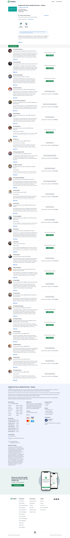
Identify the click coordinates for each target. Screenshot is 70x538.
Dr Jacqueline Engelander (18, 177)
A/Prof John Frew (17, 62)
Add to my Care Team (23, 7)
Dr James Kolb (16, 190)
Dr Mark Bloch (16, 280)
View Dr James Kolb (50, 194)
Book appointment (13, 46)
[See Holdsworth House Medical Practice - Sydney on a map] (56, 9)
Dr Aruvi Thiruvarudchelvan (19, 100)
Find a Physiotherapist (23, 505)
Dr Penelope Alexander (18, 306)
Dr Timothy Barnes (17, 370)
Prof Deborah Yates (17, 318)
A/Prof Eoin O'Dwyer (18, 49)
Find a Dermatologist (23, 518)
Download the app (17, 485)
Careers (41, 503)
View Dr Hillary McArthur (50, 168)
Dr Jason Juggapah (17, 216)
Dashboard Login (33, 509)
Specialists (32, 507)
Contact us (42, 505)
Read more (15, 59)
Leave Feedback (22, 527)
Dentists (31, 505)
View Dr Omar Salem (50, 296)
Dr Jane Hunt (16, 203)
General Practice (33, 501)
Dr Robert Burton (17, 344)
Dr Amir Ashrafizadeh (18, 75)
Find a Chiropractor (22, 509)
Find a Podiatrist (22, 507)
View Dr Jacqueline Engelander (50, 181)
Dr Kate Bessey (16, 254)
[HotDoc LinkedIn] (56, 499)
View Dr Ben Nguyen (50, 117)
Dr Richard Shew (17, 331)
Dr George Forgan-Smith (18, 152)
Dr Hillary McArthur (17, 164)
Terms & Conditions (44, 507)
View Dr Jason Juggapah (50, 219)
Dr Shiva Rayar (16, 357)
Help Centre (21, 525)
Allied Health (32, 503)
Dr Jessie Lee (16, 229)
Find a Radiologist (22, 520)
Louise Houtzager (17, 267)
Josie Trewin (16, 241)
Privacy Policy (43, 509)
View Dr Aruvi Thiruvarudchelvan (49, 104)
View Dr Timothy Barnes (50, 373)
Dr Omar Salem (16, 293)
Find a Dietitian (22, 514)
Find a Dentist (21, 503)
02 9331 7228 (49, 55)
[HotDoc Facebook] (54, 499)
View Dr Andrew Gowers (50, 91)
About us (42, 501)
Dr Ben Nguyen (16, 113)
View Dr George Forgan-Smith (50, 155)
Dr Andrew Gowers (17, 87)
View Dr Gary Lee (49, 142)
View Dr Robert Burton (49, 348)
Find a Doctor (21, 501)
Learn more (46, 15)
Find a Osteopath (22, 516)
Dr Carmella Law (16, 126)
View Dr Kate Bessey (50, 258)
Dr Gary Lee (15, 139)
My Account (21, 522)
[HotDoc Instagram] (58, 499)
